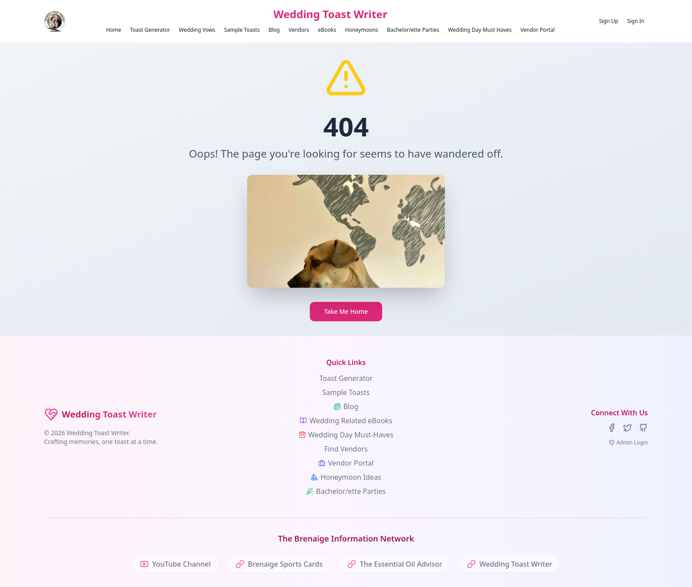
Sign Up (608, 21)
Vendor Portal (537, 30)
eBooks (327, 30)
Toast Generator (150, 30)
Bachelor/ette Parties (413, 30)
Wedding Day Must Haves (479, 30)
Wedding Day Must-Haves (346, 435)
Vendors (299, 30)
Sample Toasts (242, 30)
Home (113, 30)
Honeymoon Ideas (346, 477)
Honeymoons (361, 30)
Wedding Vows (197, 30)
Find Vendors (346, 449)
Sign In (635, 21)
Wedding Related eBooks (346, 420)
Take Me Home (346, 311)
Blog (274, 30)
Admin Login (628, 442)
